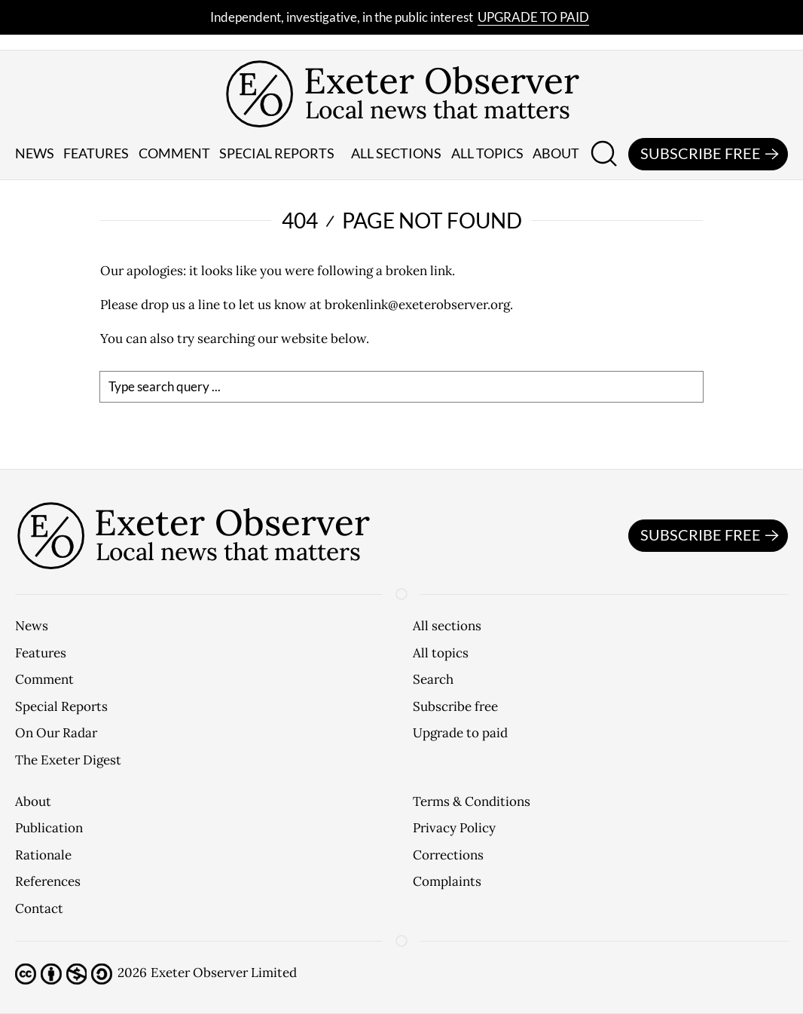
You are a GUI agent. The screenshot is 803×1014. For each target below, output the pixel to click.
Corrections (448, 855)
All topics (487, 153)
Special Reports (61, 706)
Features (96, 153)
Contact (39, 908)
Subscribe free (711, 154)
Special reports (276, 153)
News (34, 153)
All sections (396, 153)
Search (433, 679)
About (556, 153)
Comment (174, 153)
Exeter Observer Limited (224, 972)
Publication (49, 827)
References (48, 881)
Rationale (43, 855)
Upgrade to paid (533, 17)
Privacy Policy (454, 827)
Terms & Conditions (471, 801)
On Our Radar (56, 733)
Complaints (447, 881)
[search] (401, 387)
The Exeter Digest (68, 760)
